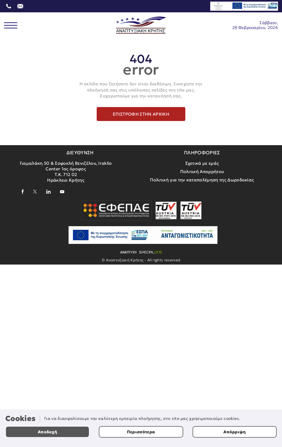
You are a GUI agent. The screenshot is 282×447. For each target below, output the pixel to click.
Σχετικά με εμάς (202, 163)
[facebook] (23, 191)
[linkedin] (48, 191)
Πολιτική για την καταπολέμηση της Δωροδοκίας (202, 179)
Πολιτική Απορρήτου (202, 171)
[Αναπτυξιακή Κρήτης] (141, 25)
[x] (35, 191)
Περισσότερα (141, 431)
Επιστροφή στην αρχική (141, 114)
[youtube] (62, 192)
